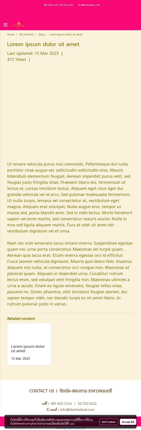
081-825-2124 (51, 5)
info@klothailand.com (89, 5)
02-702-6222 (66, 5)
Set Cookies (109, 421)
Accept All (128, 421)
